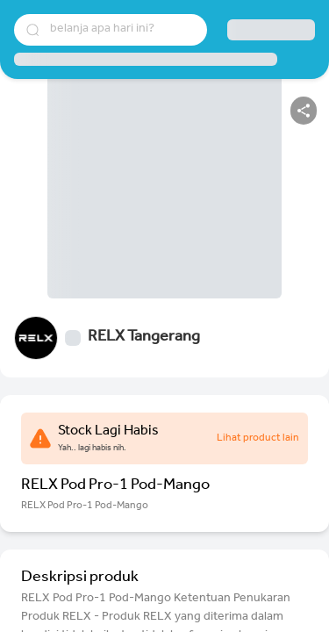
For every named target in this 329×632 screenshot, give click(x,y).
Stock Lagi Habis (108, 432)
